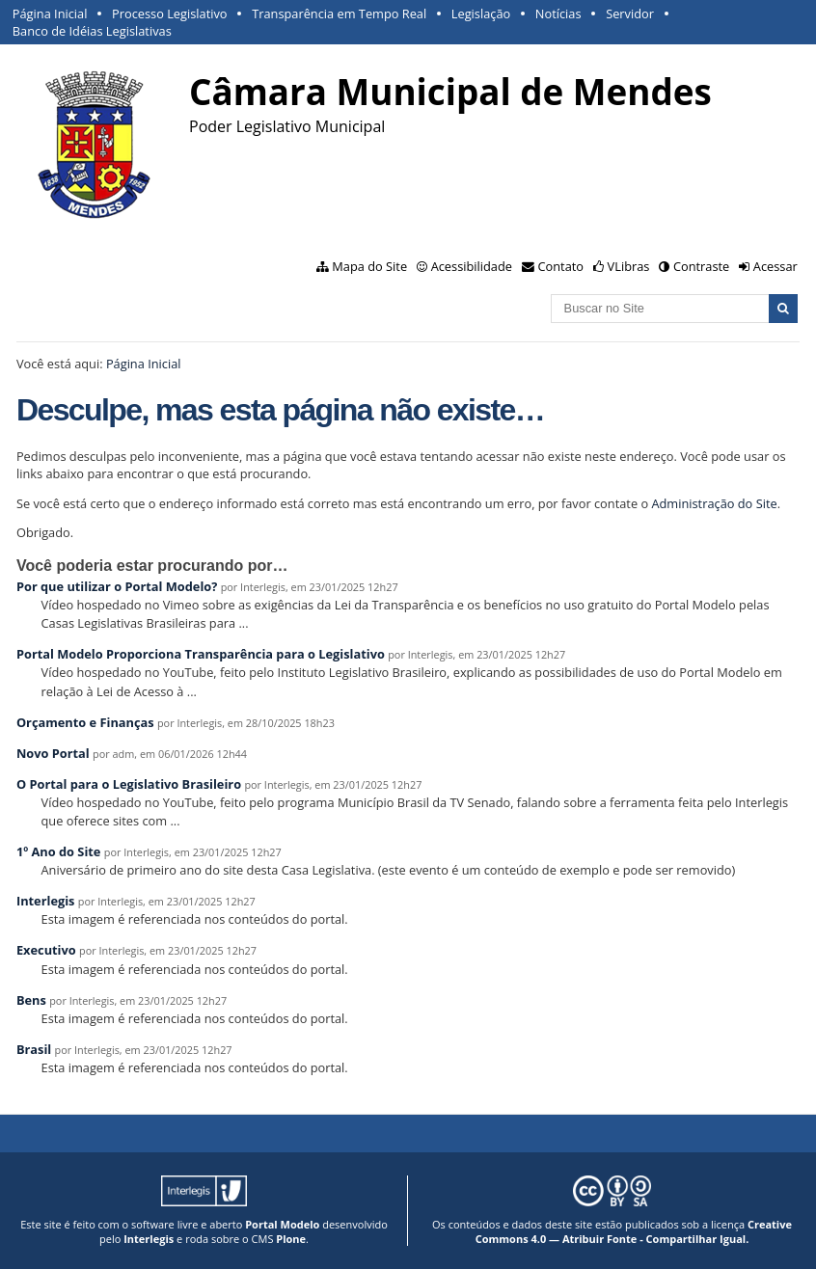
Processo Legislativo (170, 13)
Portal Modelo (282, 1224)
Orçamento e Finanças (85, 722)
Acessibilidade (471, 266)
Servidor (630, 13)
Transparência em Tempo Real (339, 13)
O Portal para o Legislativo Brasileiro (128, 784)
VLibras (629, 266)
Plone (291, 1238)
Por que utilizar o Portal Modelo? (116, 586)
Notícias (558, 13)
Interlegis (45, 900)
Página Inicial (50, 13)
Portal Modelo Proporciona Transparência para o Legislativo (200, 653)
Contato (561, 266)
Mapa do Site (369, 266)
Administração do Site (713, 503)
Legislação (480, 13)
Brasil (33, 1049)
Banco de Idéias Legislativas (92, 31)
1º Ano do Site (58, 851)
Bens (31, 1000)
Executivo (46, 949)
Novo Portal (53, 753)
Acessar (775, 266)
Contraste (701, 266)
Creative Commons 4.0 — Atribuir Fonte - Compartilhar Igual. (634, 1231)
